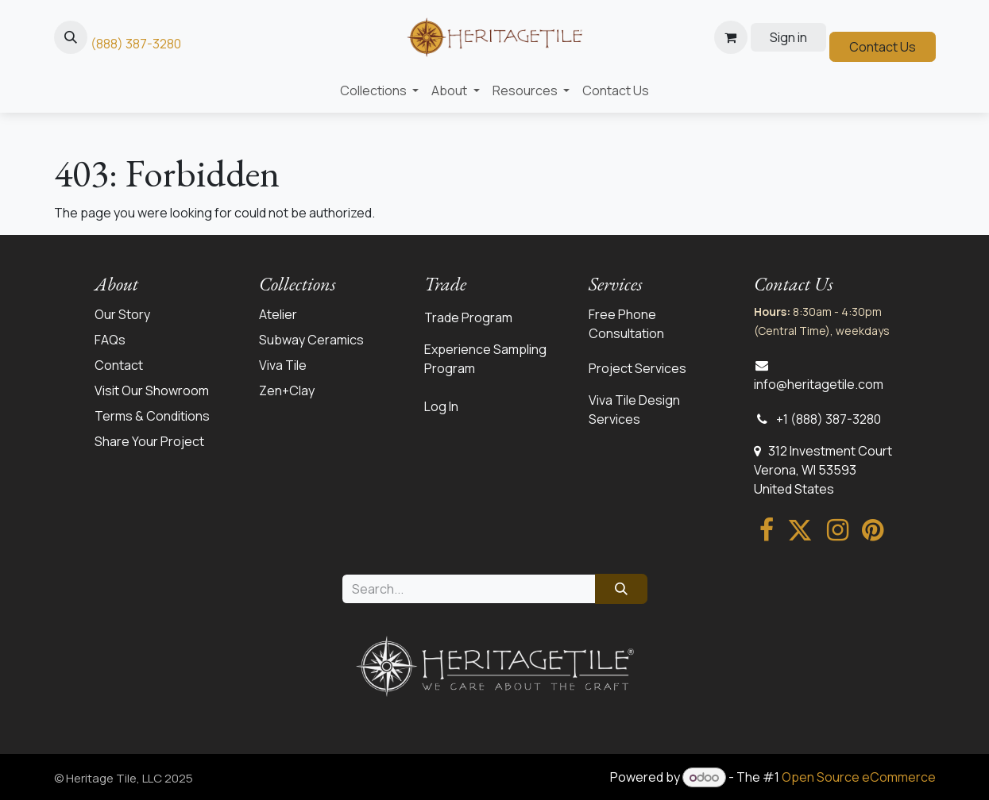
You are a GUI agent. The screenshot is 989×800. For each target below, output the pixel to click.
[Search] (621, 589)
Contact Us (882, 47)
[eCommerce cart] (731, 37)
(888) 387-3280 (136, 43)
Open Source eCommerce (859, 777)
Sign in (788, 37)
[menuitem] (379, 90)
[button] (70, 37)
